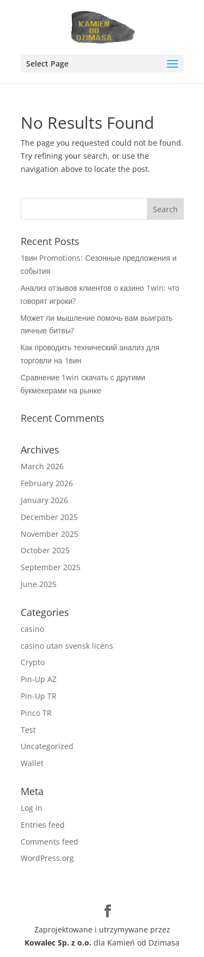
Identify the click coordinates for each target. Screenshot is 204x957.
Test (28, 730)
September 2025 (51, 567)
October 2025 (45, 550)
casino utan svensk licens (67, 646)
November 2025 (49, 534)
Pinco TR (36, 713)
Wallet (32, 763)
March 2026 (42, 466)
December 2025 (49, 517)
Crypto (33, 662)
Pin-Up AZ (39, 679)
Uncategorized (47, 746)
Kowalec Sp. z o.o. (57, 942)
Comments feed (49, 841)
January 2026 (44, 500)
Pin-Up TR (39, 696)
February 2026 (47, 483)
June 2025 (39, 584)
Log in (31, 808)
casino (32, 629)
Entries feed (43, 825)
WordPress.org (47, 858)
